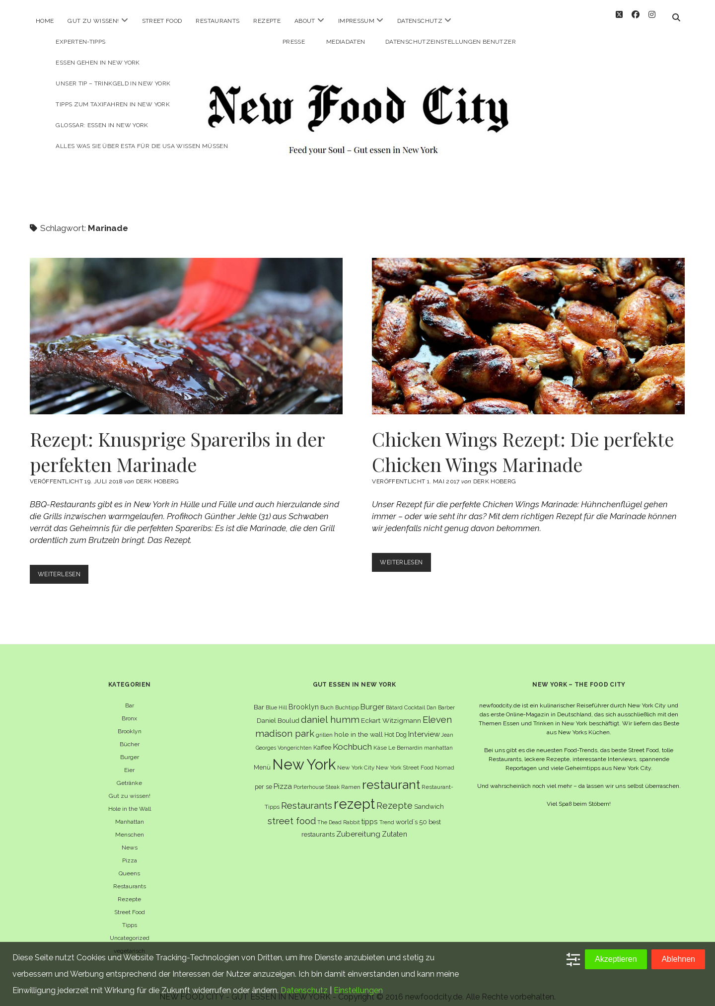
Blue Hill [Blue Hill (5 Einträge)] (276, 698)
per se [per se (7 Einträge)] (263, 777)
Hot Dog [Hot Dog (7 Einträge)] (395, 725)
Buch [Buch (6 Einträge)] (327, 698)
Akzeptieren (616, 959)
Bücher (130, 735)
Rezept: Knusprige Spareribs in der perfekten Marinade (186, 327)
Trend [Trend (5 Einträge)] (386, 813)
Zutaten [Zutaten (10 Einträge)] (394, 825)
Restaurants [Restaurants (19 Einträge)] (306, 796)
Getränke (129, 774)
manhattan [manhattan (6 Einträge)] (438, 738)
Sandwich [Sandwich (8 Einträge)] (429, 797)
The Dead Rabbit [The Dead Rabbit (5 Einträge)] (338, 813)
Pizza (129, 851)
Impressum (356, 20)
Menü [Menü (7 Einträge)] (262, 758)
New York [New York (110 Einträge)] (304, 755)
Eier (129, 761)
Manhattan (129, 812)
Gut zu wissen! (93, 20)
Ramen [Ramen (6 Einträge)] (350, 777)
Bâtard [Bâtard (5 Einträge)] (394, 698)
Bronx (129, 709)
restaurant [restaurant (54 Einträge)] (391, 776)
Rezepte (267, 20)
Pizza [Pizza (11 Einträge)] (283, 777)
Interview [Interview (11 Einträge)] (424, 725)
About (304, 20)
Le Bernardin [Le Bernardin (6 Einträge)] (405, 738)
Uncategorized (129, 929)
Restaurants (217, 20)
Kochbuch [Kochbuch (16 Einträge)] (352, 738)
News (130, 838)
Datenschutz (419, 20)
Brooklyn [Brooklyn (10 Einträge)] (303, 698)
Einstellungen (358, 990)
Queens (129, 864)
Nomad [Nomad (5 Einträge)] (444, 759)
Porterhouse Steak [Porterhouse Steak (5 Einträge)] (316, 778)
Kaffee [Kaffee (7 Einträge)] (322, 738)
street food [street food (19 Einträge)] (292, 812)
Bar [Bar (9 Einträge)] (259, 698)
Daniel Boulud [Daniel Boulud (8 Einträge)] (278, 711)
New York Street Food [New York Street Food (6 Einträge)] (404, 758)
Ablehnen (678, 959)
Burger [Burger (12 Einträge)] (372, 697)
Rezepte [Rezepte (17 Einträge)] (394, 796)
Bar (129, 696)
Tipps (129, 916)
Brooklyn (130, 722)
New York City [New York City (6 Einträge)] (355, 758)
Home (45, 20)
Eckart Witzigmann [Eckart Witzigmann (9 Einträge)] (391, 711)
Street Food (162, 20)
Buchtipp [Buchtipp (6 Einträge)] (347, 698)
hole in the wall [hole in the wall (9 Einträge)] (358, 725)
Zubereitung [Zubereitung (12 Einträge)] (358, 825)
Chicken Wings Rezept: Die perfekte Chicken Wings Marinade (528, 327)
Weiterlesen (65, 567)
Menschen (129, 825)
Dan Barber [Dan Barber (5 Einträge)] (441, 698)
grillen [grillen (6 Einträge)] (324, 725)
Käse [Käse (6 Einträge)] (380, 738)
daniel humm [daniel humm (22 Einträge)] (330, 710)
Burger (129, 748)
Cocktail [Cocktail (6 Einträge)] (414, 698)
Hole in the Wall (129, 799)
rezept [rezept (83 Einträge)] (354, 795)
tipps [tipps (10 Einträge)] (369, 812)
